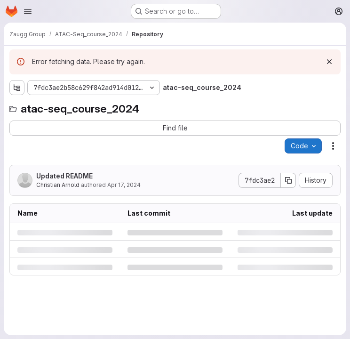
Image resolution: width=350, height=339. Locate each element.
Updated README (64, 176)
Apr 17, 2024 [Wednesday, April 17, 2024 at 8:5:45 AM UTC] (124, 184)
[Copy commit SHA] (288, 180)
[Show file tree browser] (16, 87)
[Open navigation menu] (27, 11)
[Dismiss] (329, 61)
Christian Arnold (58, 184)
